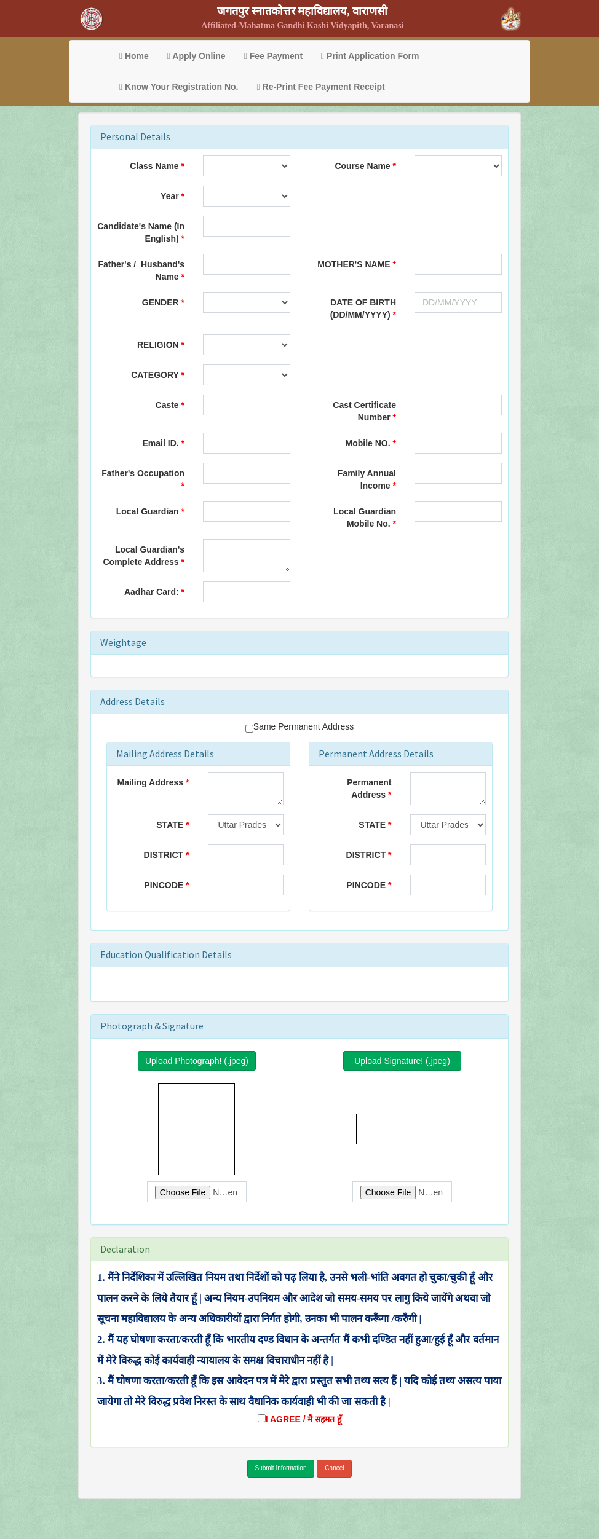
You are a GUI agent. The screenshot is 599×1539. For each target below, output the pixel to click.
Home (134, 56)
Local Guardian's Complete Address (143, 556)
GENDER (160, 302)
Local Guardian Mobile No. (364, 517)
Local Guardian (148, 511)
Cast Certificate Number (364, 411)
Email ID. (161, 443)
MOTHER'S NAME (353, 264)
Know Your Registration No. (179, 87)
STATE (169, 825)
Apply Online (196, 56)
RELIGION (158, 345)
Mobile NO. (368, 443)
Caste (167, 405)
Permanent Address (369, 788)
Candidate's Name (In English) (140, 232)
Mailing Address (150, 782)
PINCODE (163, 885)
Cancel (334, 1468)
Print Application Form (370, 56)
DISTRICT (164, 855)
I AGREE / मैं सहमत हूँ (304, 1419)
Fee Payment (273, 56)
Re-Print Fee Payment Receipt (321, 87)
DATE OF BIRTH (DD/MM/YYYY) (363, 308)
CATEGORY (155, 375)
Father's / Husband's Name (141, 270)
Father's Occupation (142, 473)
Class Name (154, 166)
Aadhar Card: (152, 592)
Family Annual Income (367, 479)
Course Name (362, 166)
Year (170, 196)
